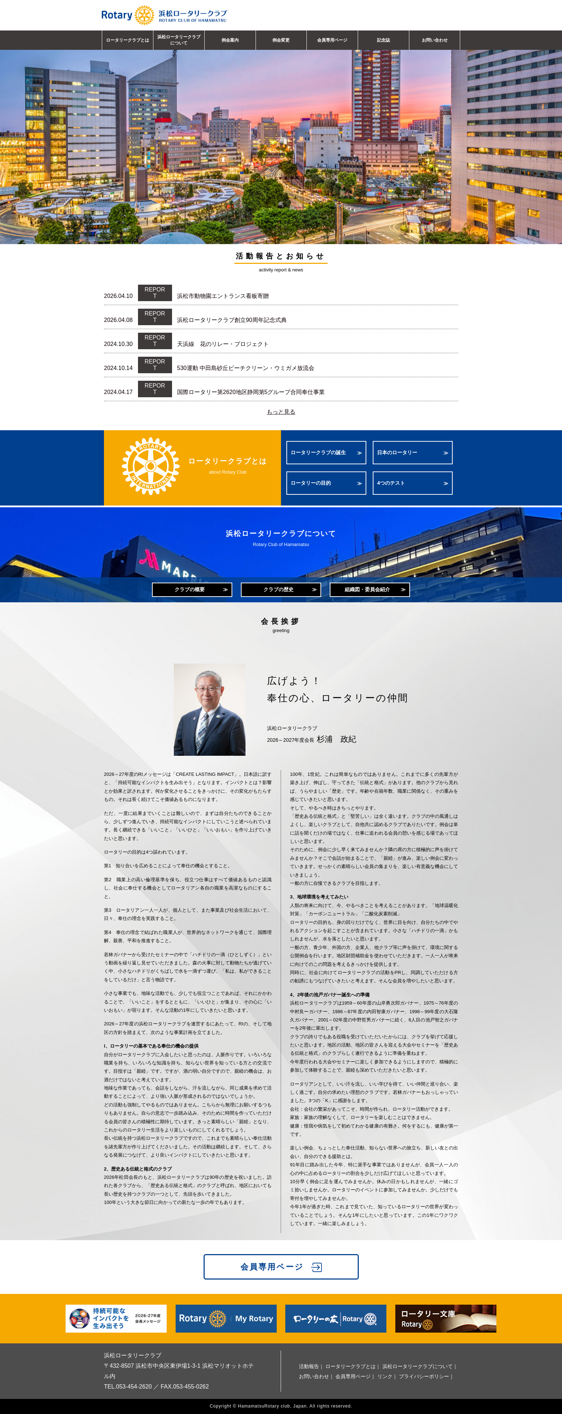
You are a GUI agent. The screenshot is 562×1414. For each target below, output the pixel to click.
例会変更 (281, 40)
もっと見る (281, 412)
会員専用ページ (332, 40)
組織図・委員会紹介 (367, 589)
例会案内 (230, 40)
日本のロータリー (397, 452)
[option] (281, 133)
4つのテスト (391, 483)
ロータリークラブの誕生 (318, 452)
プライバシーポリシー (424, 1376)
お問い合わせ (435, 40)
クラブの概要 (190, 589)
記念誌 (383, 40)
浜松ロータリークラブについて (178, 40)
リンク (384, 1376)
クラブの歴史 (278, 589)
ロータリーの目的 (311, 483)
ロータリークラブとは (127, 40)
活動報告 (309, 1366)
